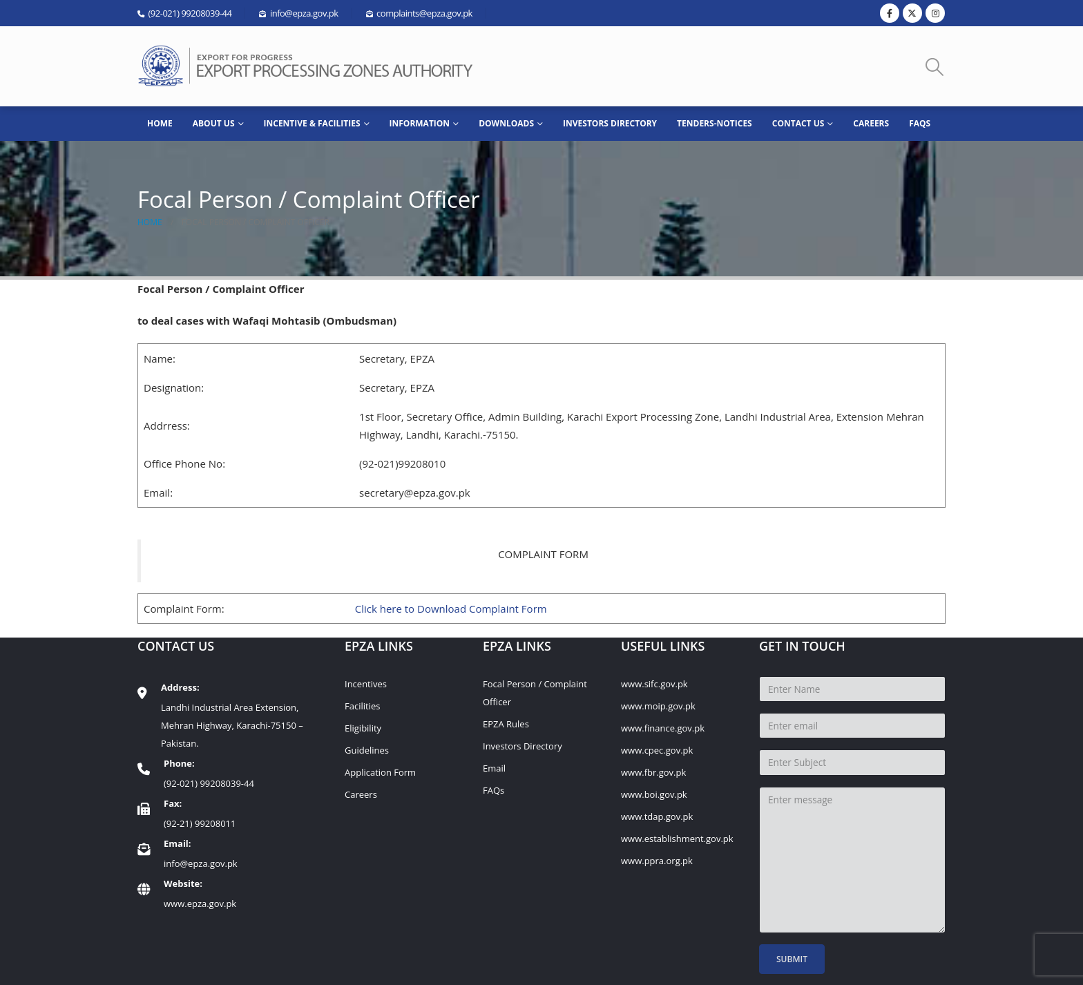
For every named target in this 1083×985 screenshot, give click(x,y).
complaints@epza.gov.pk (424, 13)
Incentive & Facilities (312, 123)
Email (494, 768)
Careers (871, 123)
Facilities (362, 706)
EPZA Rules (506, 724)
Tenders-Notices (714, 123)
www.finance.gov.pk (663, 728)
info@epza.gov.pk (201, 863)
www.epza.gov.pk (200, 903)
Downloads (506, 123)
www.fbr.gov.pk (653, 772)
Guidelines (367, 750)
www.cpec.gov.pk (657, 750)
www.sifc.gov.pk (654, 684)
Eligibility (363, 728)
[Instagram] (935, 13)
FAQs (919, 123)
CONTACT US (798, 123)
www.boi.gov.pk (654, 794)
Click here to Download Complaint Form (451, 608)
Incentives (366, 684)
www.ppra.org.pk (657, 860)
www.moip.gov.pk (658, 706)
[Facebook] (889, 13)
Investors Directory (610, 123)
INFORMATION (420, 123)
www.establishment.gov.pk (677, 838)
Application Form (380, 772)
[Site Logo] (310, 66)
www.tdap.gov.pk (657, 816)
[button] (935, 66)
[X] (912, 13)
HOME (160, 123)
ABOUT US (214, 123)
